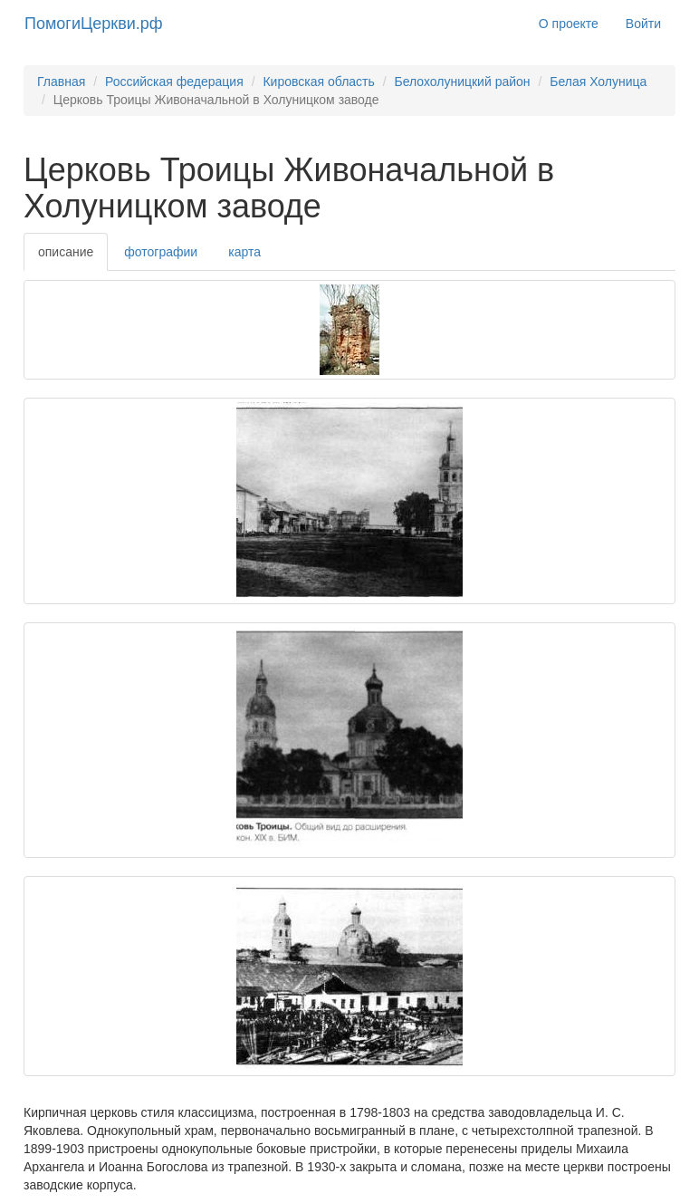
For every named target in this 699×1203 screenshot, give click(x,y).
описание (65, 252)
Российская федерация (174, 81)
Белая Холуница (598, 81)
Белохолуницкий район (462, 81)
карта (244, 252)
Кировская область (318, 81)
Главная (61, 81)
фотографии (160, 252)
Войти (643, 23)
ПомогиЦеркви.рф (93, 23)
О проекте (568, 23)
